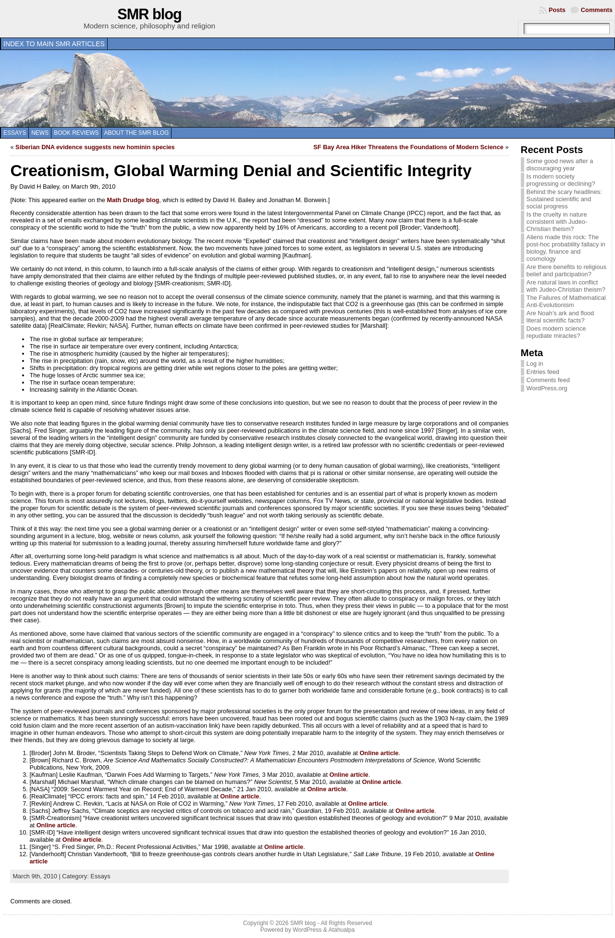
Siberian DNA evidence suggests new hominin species (95, 147)
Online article (378, 753)
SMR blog (149, 14)
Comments (597, 9)
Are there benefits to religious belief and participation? (566, 270)
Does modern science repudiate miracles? (556, 332)
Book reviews (76, 132)
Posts (557, 9)
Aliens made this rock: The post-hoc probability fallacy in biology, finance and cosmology (566, 247)
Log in (535, 363)
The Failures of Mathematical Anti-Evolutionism (566, 301)
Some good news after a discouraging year (560, 164)
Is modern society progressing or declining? (561, 180)
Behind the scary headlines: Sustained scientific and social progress (564, 199)
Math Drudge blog (133, 200)
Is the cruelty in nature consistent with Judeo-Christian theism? (557, 221)
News (40, 132)
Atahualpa (341, 929)
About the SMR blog (136, 132)
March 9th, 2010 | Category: (51, 876)
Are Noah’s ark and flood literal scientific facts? (560, 316)
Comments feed (548, 380)
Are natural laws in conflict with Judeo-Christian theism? (566, 286)
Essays (14, 132)
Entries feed (543, 371)
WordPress (307, 929)
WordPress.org (547, 388)
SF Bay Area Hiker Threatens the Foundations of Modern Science (408, 147)
